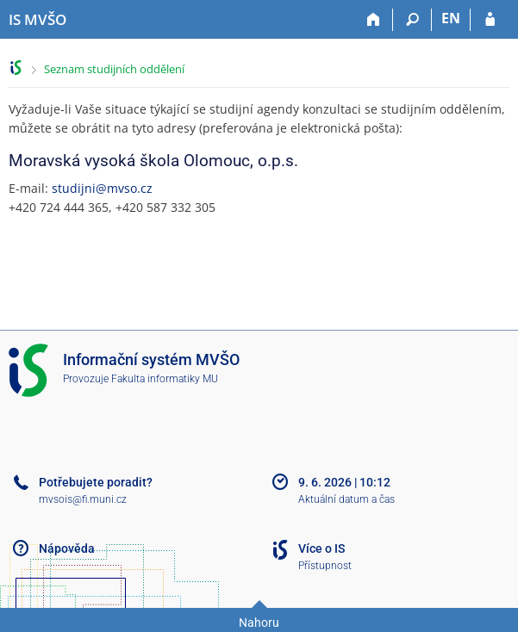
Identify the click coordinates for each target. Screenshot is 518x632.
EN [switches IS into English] (450, 18)
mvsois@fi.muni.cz (83, 499)
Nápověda (67, 548)
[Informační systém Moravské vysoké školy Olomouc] (37, 20)
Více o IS (321, 548)
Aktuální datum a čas (346, 499)
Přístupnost (325, 566)
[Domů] (373, 20)
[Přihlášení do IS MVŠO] (490, 20)
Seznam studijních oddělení (114, 69)
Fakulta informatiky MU (164, 379)
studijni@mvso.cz (102, 188)
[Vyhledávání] (412, 20)
